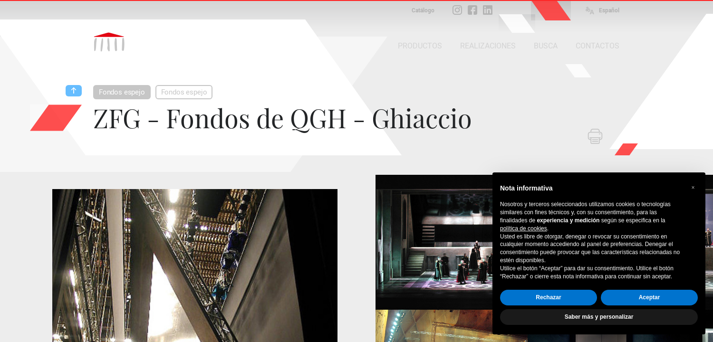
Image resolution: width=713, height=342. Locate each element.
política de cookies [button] (523, 228)
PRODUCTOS (420, 45)
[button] (693, 187)
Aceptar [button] (649, 297)
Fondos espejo (122, 92)
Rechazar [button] (548, 297)
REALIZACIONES (488, 45)
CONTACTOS (597, 45)
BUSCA (546, 45)
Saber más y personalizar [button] (599, 317)
